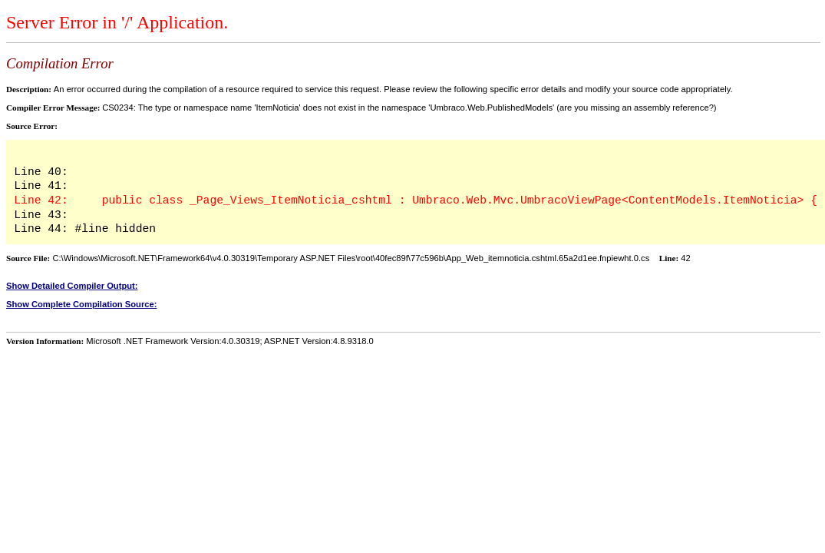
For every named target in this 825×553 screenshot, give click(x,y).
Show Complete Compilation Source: (81, 304)
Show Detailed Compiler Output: (72, 285)
